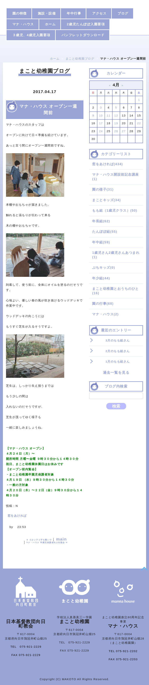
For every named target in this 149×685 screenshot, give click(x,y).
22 (139, 123)
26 (116, 131)
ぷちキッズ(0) (103, 267)
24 (101, 131)
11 (109, 115)
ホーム (50, 24)
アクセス (99, 13)
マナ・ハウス (23, 24)
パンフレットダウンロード (83, 35)
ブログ (123, 13)
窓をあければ (17, 515)
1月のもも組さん (118, 361)
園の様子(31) (102, 189)
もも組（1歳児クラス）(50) (114, 210)
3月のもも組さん (118, 340)
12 (116, 115)
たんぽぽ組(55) (104, 231)
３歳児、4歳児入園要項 (31, 35)
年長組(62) (101, 221)
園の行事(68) (102, 303)
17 (101, 123)
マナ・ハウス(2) (105, 314)
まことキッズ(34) (106, 200)
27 (124, 131)
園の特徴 (19, 13)
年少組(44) (101, 278)
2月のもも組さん (118, 351)
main (61, 539)
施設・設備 (47, 13)
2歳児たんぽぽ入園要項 (86, 24)
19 (116, 123)
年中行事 (74, 13)
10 (101, 115)
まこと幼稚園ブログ (80, 58)
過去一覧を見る (116, 373)
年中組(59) (101, 242)
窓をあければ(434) (107, 164)
